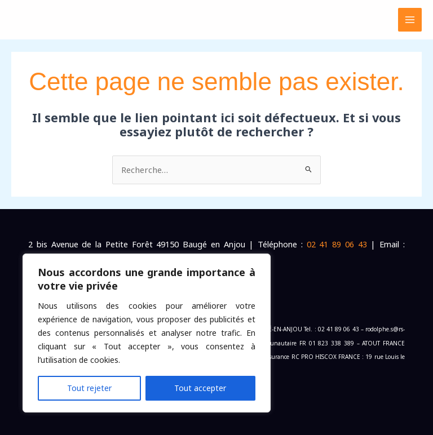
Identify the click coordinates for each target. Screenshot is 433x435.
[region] (147, 333)
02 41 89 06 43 (337, 244)
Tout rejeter (89, 388)
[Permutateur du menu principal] (410, 20)
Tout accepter (200, 388)
